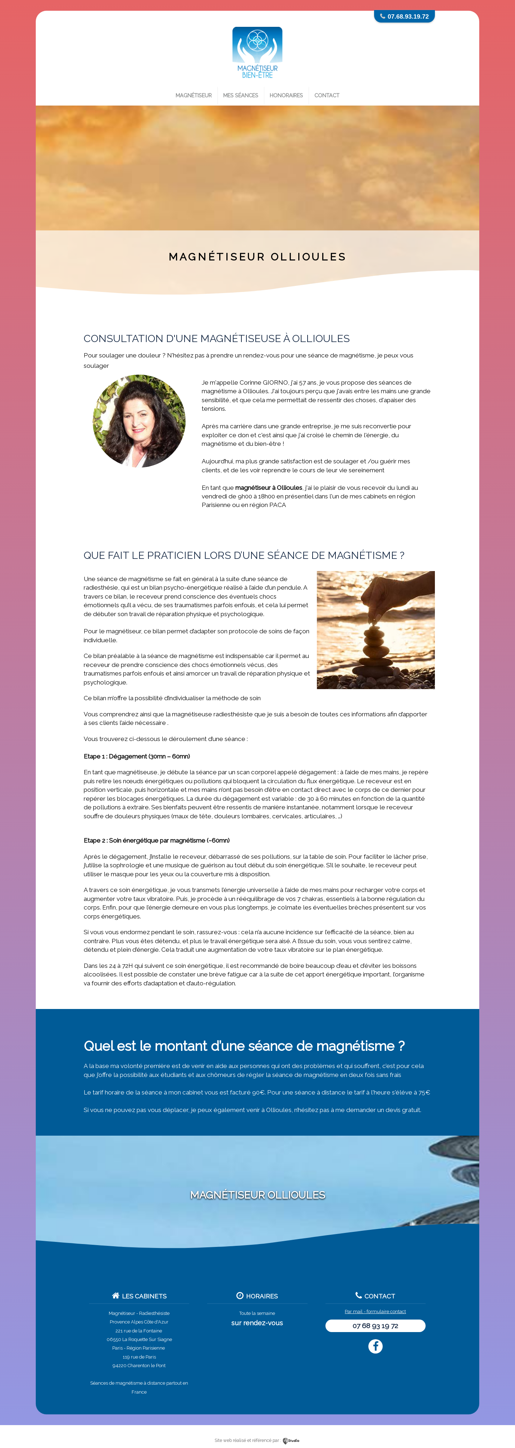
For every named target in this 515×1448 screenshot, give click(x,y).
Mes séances (240, 95)
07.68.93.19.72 (408, 16)
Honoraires (286, 95)
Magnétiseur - (123, 1313)
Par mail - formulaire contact (375, 1311)
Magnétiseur (194, 95)
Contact (326, 95)
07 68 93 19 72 (375, 1326)
